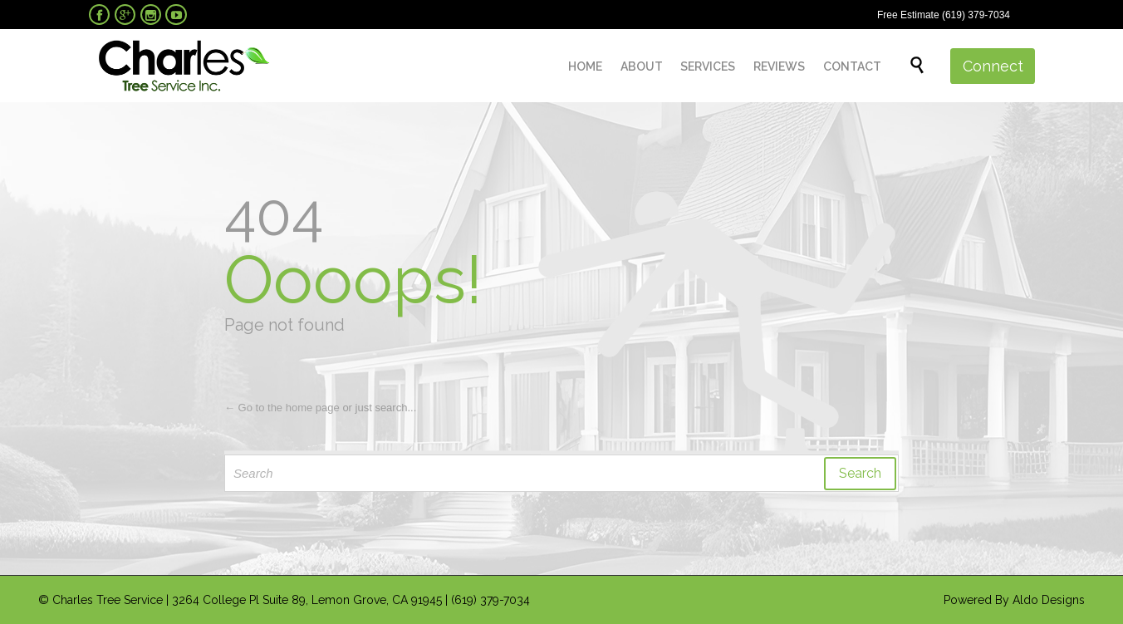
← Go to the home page (282, 407)
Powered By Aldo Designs (1014, 600)
